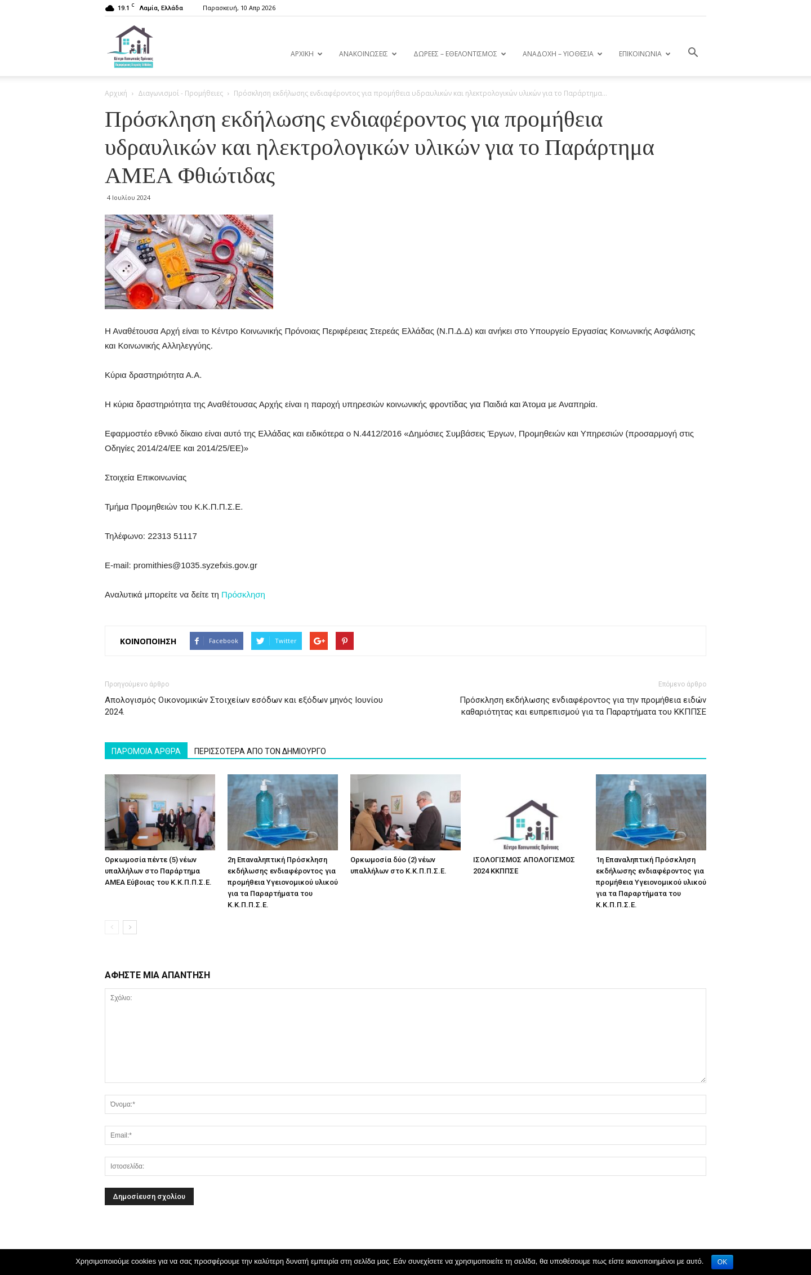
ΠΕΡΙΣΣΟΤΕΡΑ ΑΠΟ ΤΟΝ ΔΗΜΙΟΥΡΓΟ (260, 751)
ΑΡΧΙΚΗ (307, 54)
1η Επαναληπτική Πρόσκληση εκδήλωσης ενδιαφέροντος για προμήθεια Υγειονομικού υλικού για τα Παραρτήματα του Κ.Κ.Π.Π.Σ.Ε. (651, 882)
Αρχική (116, 93)
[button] (692, 52)
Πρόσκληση (243, 594)
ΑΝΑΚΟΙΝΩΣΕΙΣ (368, 54)
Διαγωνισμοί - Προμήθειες (180, 93)
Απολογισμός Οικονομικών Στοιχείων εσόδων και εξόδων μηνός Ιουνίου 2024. (244, 706)
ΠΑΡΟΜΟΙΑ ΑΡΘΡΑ (146, 751)
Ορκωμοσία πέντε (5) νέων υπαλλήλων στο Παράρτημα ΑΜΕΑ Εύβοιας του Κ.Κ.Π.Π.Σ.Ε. (158, 870)
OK (722, 1262)
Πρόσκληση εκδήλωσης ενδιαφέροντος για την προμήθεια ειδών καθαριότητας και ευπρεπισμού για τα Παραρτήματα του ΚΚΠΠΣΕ (583, 706)
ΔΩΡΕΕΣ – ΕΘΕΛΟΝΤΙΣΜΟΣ (459, 54)
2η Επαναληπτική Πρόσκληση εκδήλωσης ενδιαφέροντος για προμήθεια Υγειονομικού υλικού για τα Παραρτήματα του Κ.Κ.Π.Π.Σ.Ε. (283, 882)
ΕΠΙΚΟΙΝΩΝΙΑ (645, 54)
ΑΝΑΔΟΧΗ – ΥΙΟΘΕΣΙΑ (563, 54)
